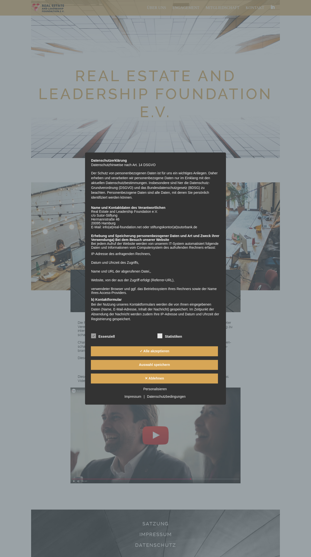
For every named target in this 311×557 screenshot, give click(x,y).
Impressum (132, 396)
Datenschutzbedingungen (166, 396)
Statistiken (169, 335)
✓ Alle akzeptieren (154, 351)
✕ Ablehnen (154, 378)
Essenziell (103, 335)
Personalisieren (155, 389)
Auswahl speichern (154, 365)
